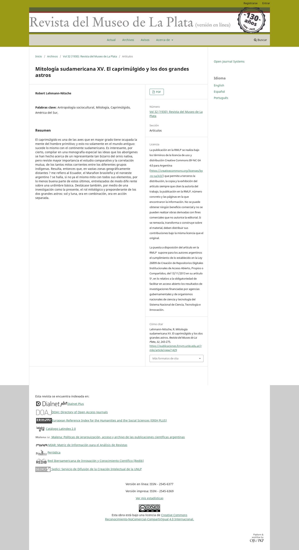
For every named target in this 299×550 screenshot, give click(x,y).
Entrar (266, 3)
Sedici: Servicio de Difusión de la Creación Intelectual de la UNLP (88, 469)
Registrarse (250, 3)
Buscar (260, 40)
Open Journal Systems (229, 61)
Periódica (54, 452)
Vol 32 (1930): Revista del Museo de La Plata (90, 56)
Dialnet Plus (75, 404)
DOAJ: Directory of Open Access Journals (80, 412)
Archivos (128, 40)
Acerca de (163, 40)
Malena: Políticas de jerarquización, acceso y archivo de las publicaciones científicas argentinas (110, 437)
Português (221, 98)
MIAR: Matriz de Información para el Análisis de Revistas (87, 445)
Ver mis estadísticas (149, 498)
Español (219, 92)
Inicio (38, 56)
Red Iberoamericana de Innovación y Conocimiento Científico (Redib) (96, 461)
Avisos (145, 40)
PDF (158, 92)
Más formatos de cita (165, 358)
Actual (111, 40)
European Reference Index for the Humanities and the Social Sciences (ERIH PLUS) (109, 420)
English (219, 85)
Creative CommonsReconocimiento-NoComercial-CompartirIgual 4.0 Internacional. (149, 517)
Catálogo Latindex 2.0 (61, 429)
